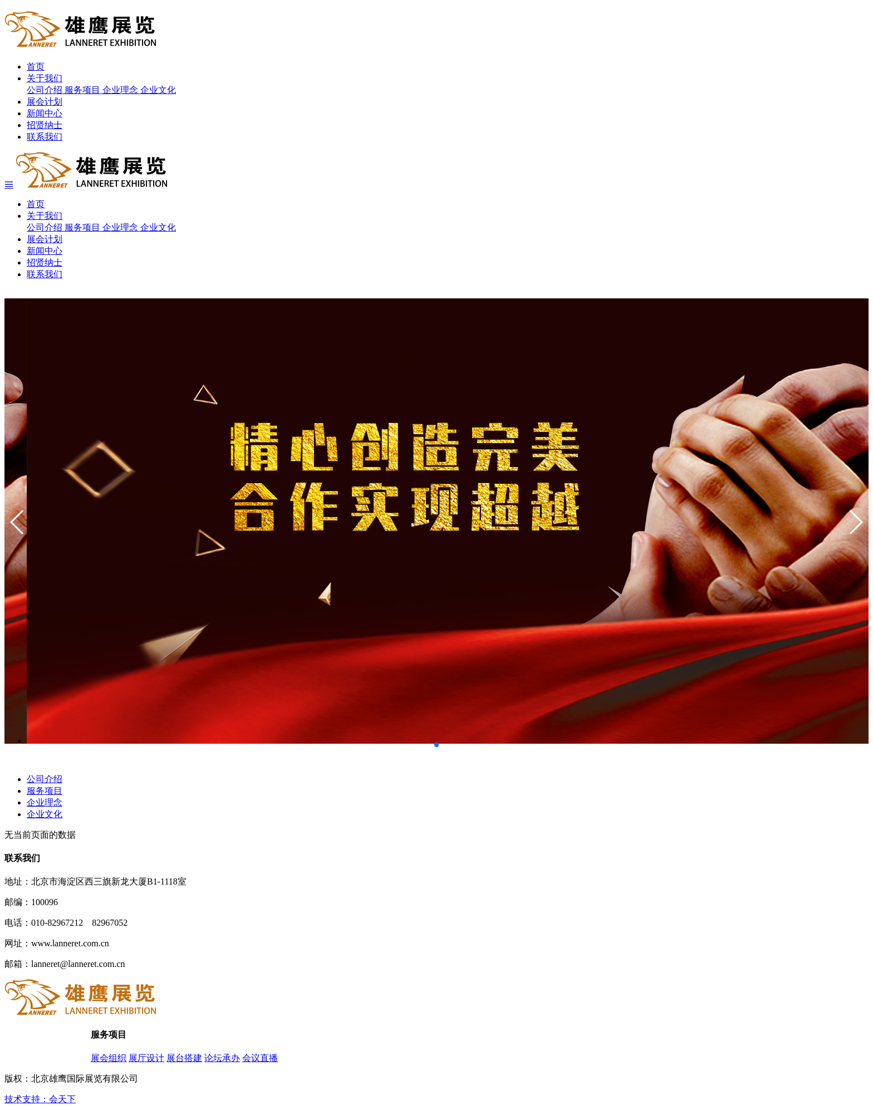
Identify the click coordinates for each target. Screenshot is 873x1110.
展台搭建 (184, 1058)
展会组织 (108, 1058)
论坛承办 (222, 1058)
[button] (855, 522)
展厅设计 (146, 1058)
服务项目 (83, 90)
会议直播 (260, 1058)
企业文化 (158, 90)
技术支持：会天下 (40, 1099)
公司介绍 (46, 90)
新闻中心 (44, 113)
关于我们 (44, 78)
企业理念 (121, 90)
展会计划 (44, 101)
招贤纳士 (44, 125)
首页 (36, 66)
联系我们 (44, 136)
